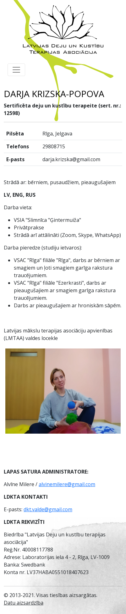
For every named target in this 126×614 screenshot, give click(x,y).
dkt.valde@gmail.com (48, 509)
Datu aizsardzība (23, 602)
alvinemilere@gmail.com (67, 484)
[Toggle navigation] (16, 69)
